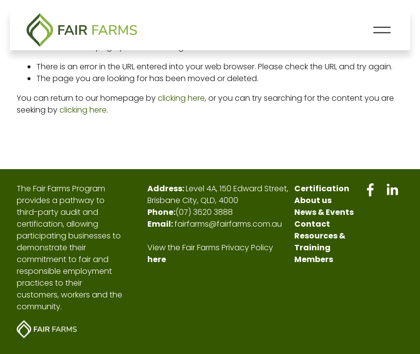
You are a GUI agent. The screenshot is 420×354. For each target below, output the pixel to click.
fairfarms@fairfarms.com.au (228, 224)
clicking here (181, 98)
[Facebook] (370, 190)
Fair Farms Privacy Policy (227, 247)
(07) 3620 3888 (204, 212)
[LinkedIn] (392, 190)
